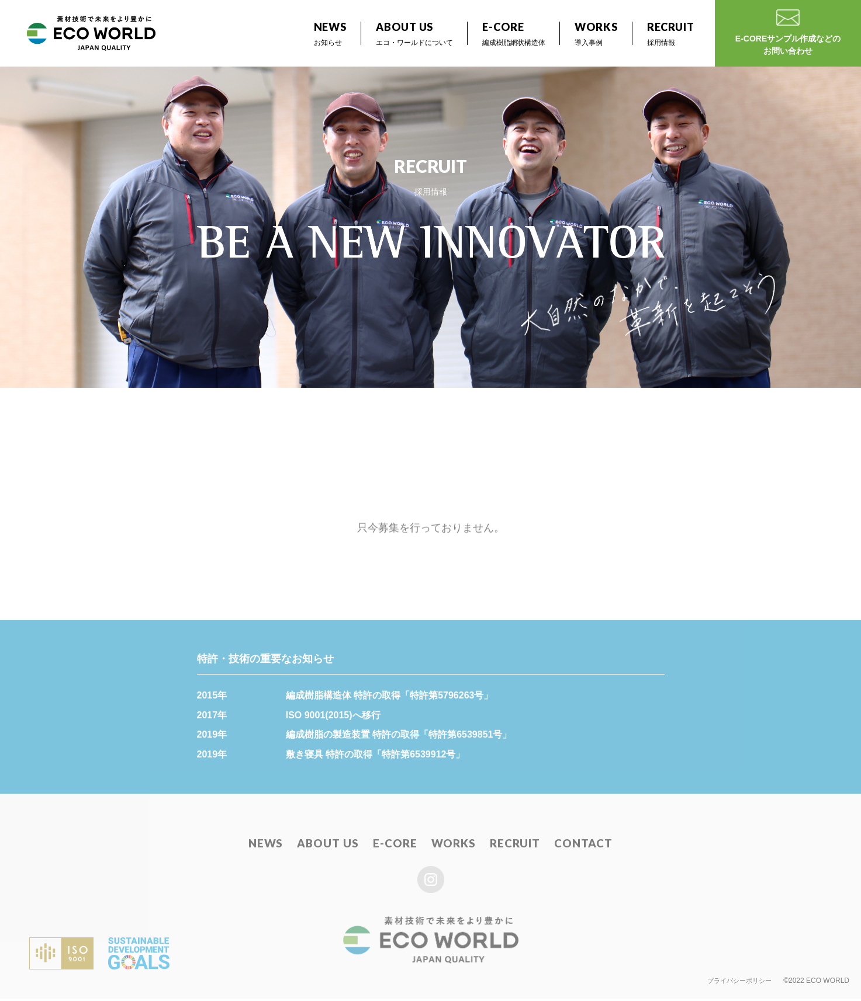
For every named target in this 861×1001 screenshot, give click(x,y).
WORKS (452, 845)
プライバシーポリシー (736, 982)
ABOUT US (332, 845)
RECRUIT (511, 845)
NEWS (273, 845)
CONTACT (576, 845)
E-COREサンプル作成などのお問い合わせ (788, 34)
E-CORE (396, 845)
